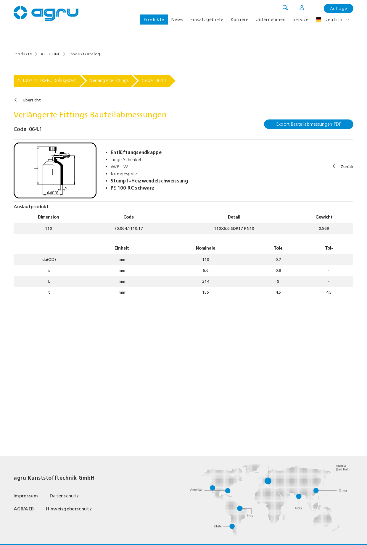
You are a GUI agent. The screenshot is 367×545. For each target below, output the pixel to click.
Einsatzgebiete (206, 19)
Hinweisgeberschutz (69, 509)
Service (301, 19)
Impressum (26, 496)
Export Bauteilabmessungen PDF (308, 124)
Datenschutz (64, 496)
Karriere (240, 19)
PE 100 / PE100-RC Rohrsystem (47, 80)
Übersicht (31, 100)
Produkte (154, 19)
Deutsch (329, 19)
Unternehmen (271, 19)
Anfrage (338, 8)
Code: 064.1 (154, 80)
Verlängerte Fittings (109, 80)
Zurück (347, 166)
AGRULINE (50, 53)
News (177, 19)
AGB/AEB (24, 509)
